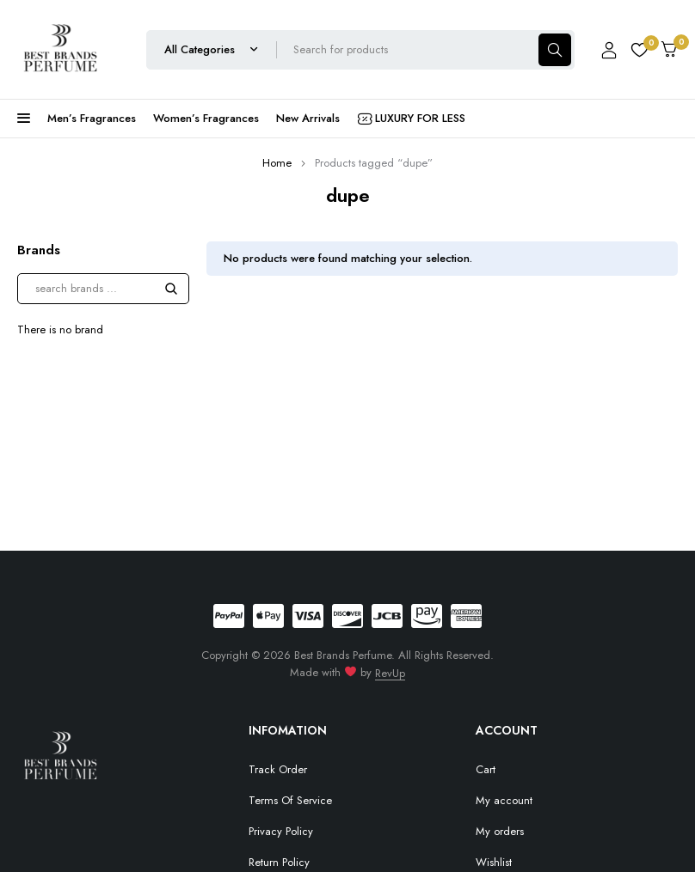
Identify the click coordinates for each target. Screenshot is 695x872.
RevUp (390, 673)
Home (277, 163)
